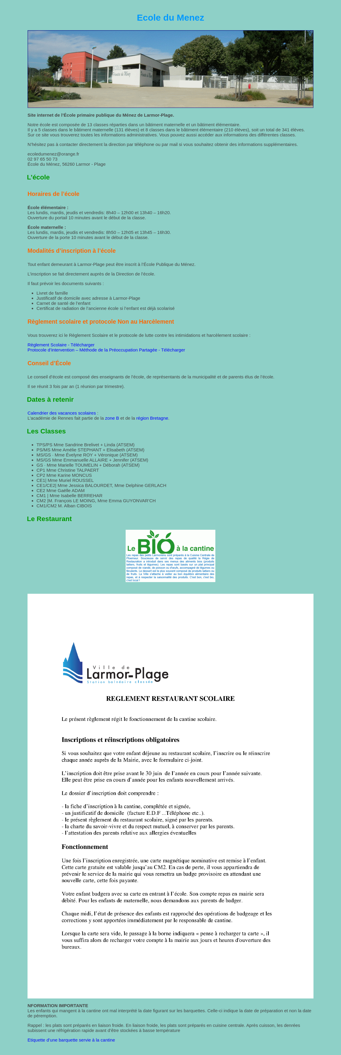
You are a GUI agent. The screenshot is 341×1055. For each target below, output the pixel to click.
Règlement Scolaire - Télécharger (61, 344)
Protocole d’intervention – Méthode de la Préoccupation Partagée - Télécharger (106, 349)
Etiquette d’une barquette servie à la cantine (71, 1039)
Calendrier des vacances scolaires (62, 412)
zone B (112, 418)
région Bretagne (152, 418)
